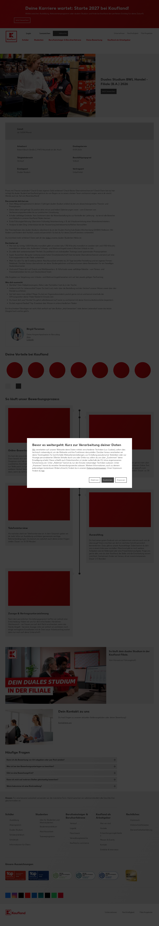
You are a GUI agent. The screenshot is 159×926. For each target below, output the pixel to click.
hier (42, 471)
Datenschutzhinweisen (96, 468)
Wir (33, 450)
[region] (79, 463)
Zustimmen (107, 480)
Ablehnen (95, 480)
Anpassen (121, 480)
